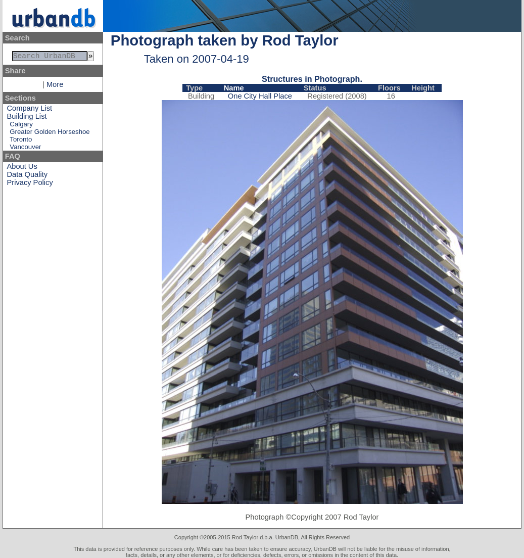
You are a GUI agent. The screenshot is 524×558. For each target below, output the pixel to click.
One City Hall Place (260, 96)
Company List (30, 110)
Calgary (21, 126)
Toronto (21, 141)
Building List (27, 118)
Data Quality (27, 176)
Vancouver (25, 149)
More (54, 86)
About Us (22, 168)
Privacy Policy (30, 184)
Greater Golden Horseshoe (49, 133)
